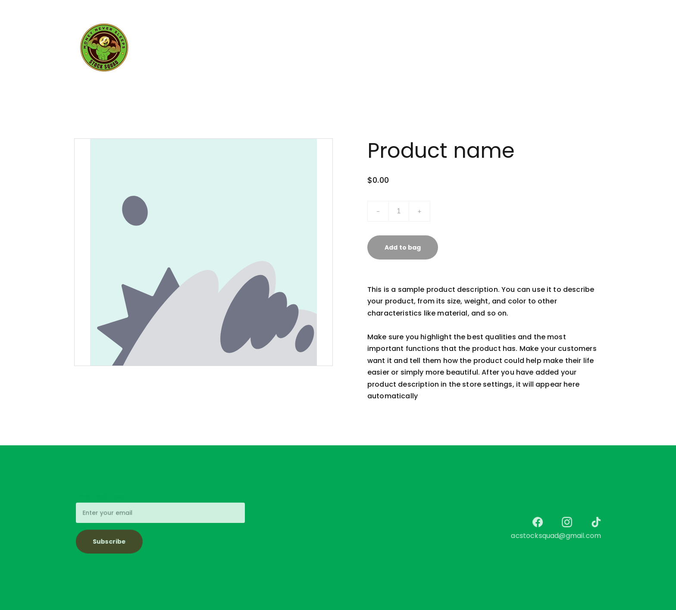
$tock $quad (293, 48)
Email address (101, 497)
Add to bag (403, 247)
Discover (390, 48)
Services (345, 48)
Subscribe (110, 541)
